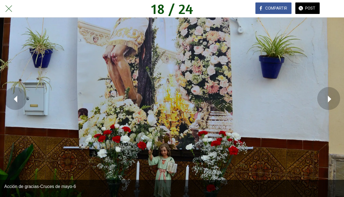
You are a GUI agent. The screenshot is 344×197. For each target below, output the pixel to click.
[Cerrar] (8, 8)
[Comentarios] (335, 8)
